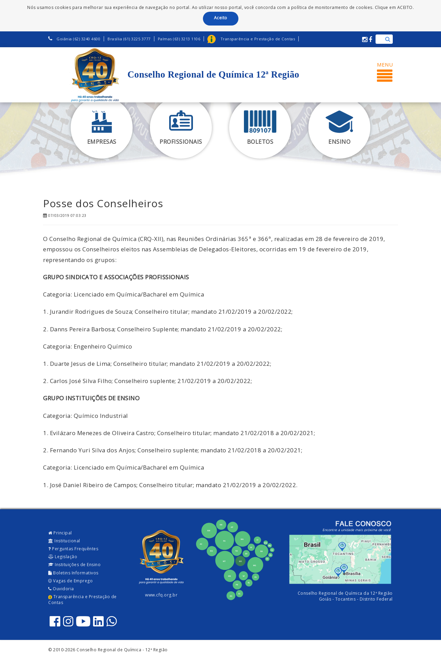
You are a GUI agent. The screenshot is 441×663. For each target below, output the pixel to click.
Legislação (62, 557)
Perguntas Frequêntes (73, 549)
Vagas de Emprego (70, 581)
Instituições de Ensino (74, 564)
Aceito (220, 18)
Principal (60, 533)
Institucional (64, 541)
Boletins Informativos (73, 573)
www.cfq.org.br (161, 595)
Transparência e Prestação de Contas (82, 599)
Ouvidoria (61, 589)
